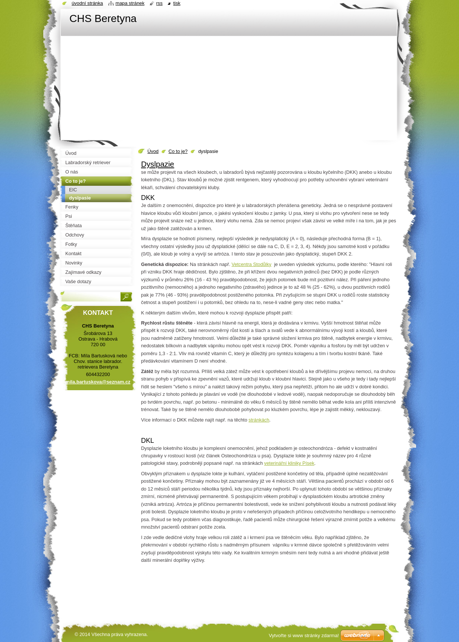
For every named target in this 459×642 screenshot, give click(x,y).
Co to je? (177, 151)
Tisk (176, 3)
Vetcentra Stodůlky (252, 264)
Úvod (153, 151)
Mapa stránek (130, 3)
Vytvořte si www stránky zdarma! (304, 635)
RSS (159, 3)
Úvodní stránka (87, 3)
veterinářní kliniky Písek (289, 463)
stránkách (259, 420)
